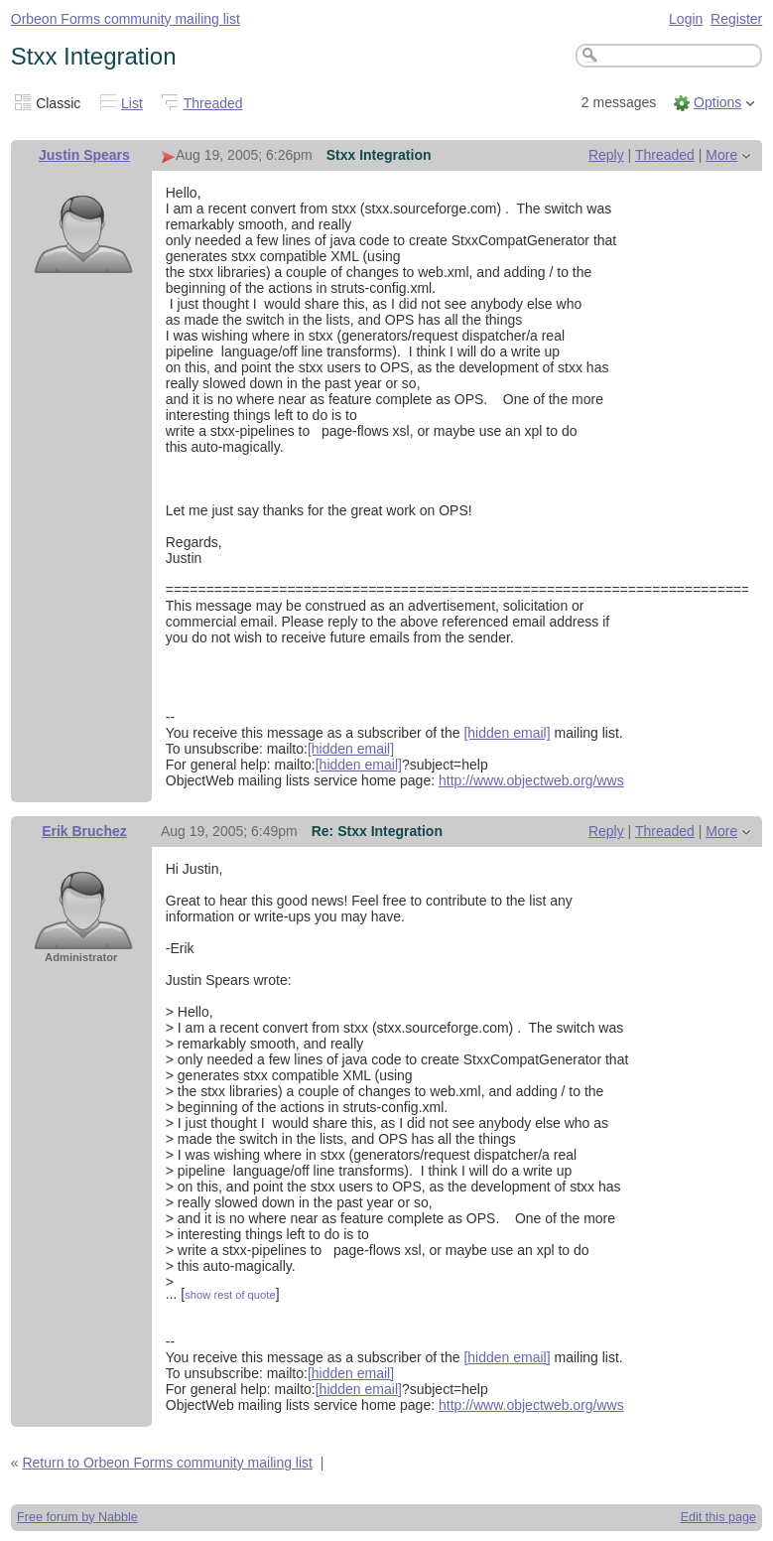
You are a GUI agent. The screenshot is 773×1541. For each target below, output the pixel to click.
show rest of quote (230, 1295)
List (132, 103)
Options (717, 102)
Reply (606, 155)
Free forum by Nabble (77, 1517)
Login (686, 19)
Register (736, 19)
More (721, 155)
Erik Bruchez (84, 831)
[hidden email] (506, 733)
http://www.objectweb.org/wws (531, 780)
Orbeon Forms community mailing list (125, 19)
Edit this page (718, 1517)
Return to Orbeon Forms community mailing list (167, 1463)
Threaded (213, 103)
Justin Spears (84, 155)
